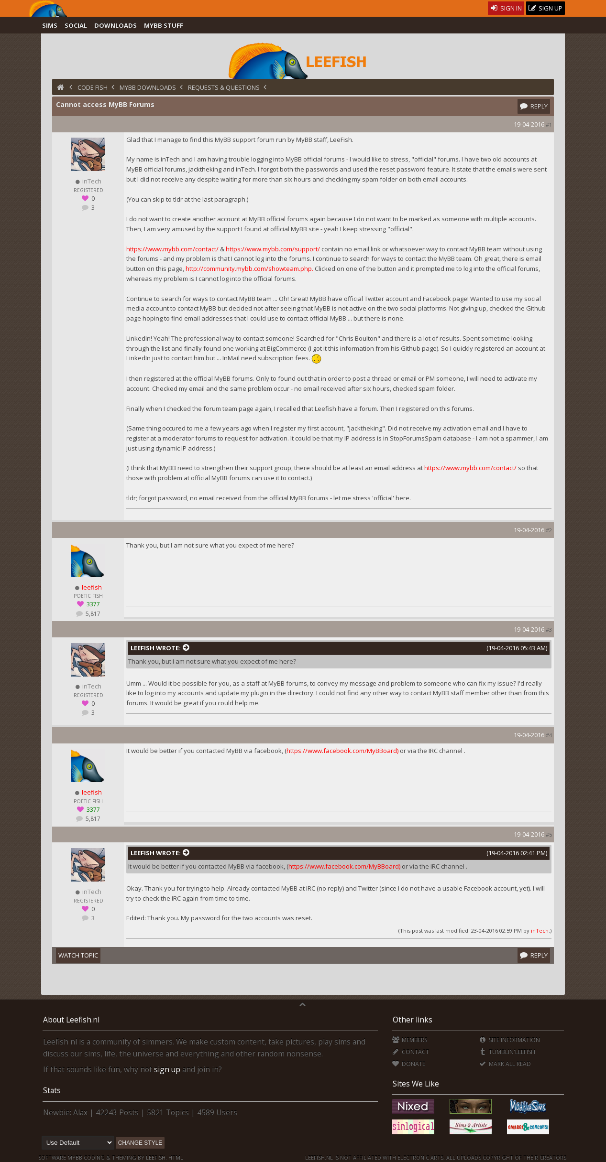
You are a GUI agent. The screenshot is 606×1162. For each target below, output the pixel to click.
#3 (549, 629)
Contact (410, 1052)
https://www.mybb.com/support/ (273, 249)
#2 (549, 530)
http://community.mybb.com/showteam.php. (249, 268)
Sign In (506, 8)
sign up (167, 1069)
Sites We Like (416, 1083)
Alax (80, 1112)
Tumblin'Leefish (507, 1052)
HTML (175, 1157)
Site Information (509, 1040)
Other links (412, 1019)
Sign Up (546, 8)
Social (76, 25)
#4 (549, 735)
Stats (52, 1090)
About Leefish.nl (71, 1019)
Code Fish (92, 87)
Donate (408, 1064)
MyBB (74, 1157)
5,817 (92, 614)
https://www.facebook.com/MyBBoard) (342, 750)
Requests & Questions (224, 87)
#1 (549, 124)
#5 (549, 834)
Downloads (115, 25)
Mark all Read (505, 1064)
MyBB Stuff (163, 25)
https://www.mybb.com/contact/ (172, 249)
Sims (49, 25)
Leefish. (156, 1157)
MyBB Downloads (148, 87)
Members (409, 1040)
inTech (540, 930)
